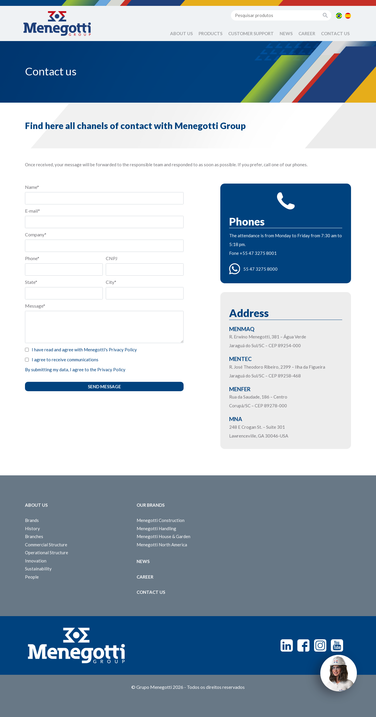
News (286, 33)
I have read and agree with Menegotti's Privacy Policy (84, 349)
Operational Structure (46, 552)
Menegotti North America (162, 544)
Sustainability (38, 568)
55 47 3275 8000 (260, 269)
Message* (35, 306)
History (32, 528)
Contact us (335, 33)
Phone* (32, 258)
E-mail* (32, 210)
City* (111, 282)
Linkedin (287, 645)
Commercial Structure (46, 544)
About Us (181, 33)
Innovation (35, 560)
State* (31, 282)
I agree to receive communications (65, 359)
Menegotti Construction (160, 520)
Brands (32, 520)
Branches (34, 536)
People (32, 576)
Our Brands (150, 505)
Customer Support (251, 33)
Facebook (303, 645)
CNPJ (112, 258)
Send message (104, 386)
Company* (35, 234)
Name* (32, 187)
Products (210, 33)
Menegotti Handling (156, 528)
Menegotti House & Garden (163, 536)
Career (306, 33)
